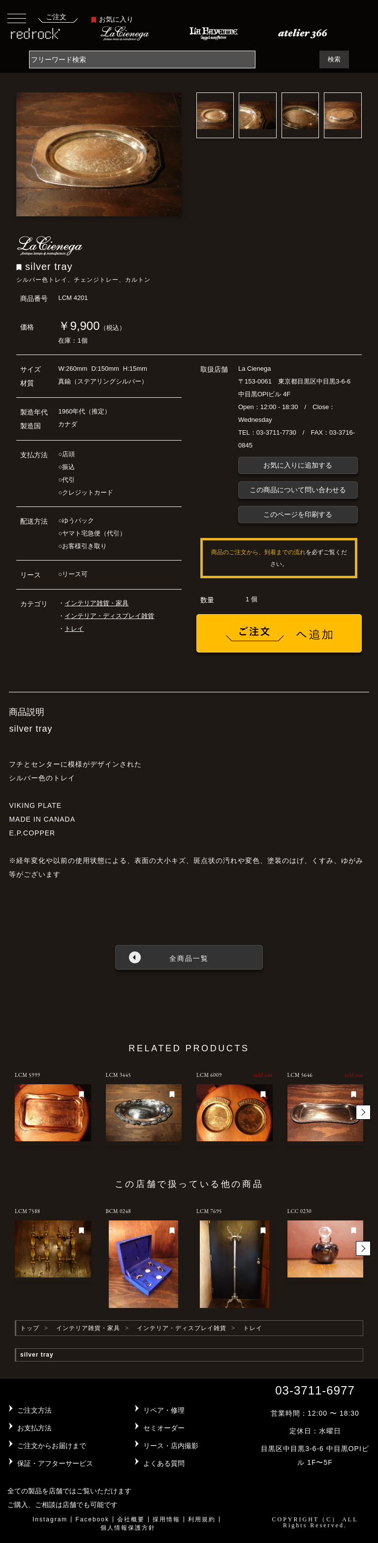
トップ (29, 1328)
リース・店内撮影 (170, 1446)
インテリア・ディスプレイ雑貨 (109, 616)
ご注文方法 (34, 1410)
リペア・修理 (164, 1410)
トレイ (74, 628)
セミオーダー (164, 1428)
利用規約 (202, 1519)
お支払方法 (34, 1428)
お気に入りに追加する (297, 465)
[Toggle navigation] (16, 18)
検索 (334, 59)
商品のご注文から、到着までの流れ (258, 552)
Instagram (49, 1519)
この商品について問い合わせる (298, 490)
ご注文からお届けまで (51, 1446)
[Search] (142, 59)
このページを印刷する (297, 514)
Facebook (92, 1519)
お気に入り (112, 19)
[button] (363, 1112)
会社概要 (131, 1519)
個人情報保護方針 (128, 1527)
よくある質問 (164, 1463)
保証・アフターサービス (55, 1463)
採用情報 (166, 1519)
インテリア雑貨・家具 (96, 603)
